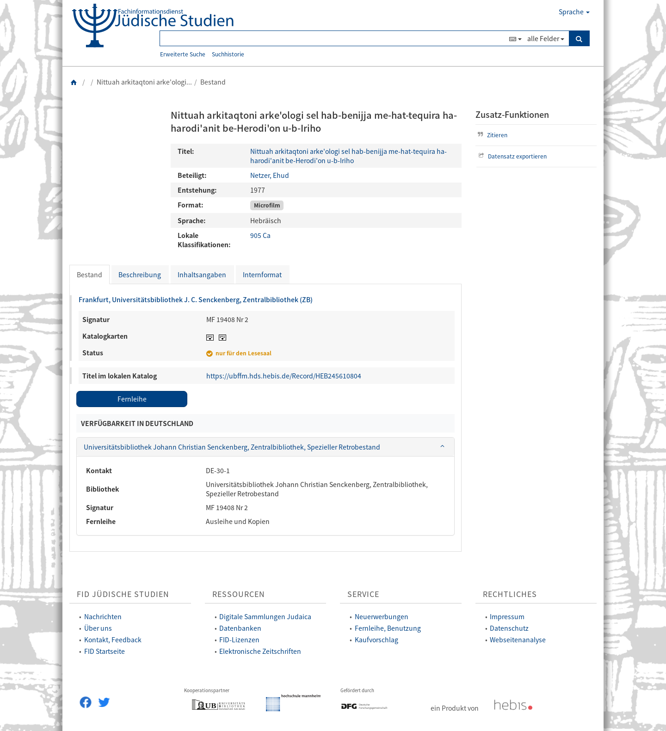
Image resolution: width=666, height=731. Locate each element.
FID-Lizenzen (239, 639)
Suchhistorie (228, 54)
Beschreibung (139, 274)
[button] (265, 446)
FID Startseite (104, 651)
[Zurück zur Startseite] (74, 81)
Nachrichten (103, 616)
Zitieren (491, 135)
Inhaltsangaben (202, 274)
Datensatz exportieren (511, 156)
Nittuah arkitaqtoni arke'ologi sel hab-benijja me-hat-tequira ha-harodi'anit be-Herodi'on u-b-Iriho (348, 155)
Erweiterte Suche (182, 54)
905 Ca (260, 235)
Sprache (574, 11)
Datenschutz (509, 628)
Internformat (262, 274)
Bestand (89, 274)
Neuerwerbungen (381, 616)
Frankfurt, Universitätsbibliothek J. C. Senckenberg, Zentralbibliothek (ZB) (196, 299)
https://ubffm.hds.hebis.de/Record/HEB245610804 (283, 375)
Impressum (507, 616)
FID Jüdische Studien (123, 594)
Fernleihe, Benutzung (388, 628)
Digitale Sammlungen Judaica (265, 616)
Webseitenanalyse (518, 639)
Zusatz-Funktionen (512, 114)
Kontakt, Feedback (113, 639)
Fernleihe (132, 398)
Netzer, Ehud (269, 175)
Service (363, 594)
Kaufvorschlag (376, 639)
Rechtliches (510, 594)
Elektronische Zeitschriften (260, 651)
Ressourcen (238, 594)
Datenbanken (240, 628)
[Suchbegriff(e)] (333, 38)
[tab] (265, 447)
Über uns (98, 628)
